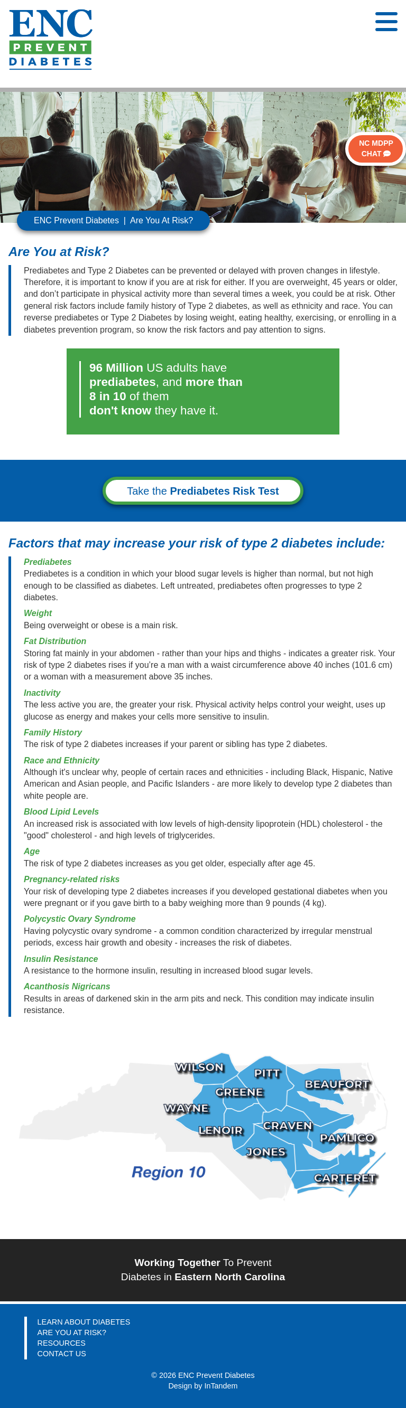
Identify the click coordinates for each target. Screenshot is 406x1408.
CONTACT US (62, 1353)
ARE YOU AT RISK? (72, 1332)
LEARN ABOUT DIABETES (84, 1322)
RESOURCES (62, 1343)
